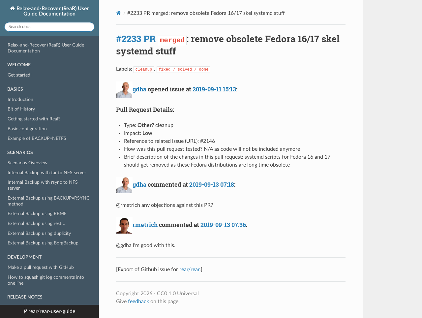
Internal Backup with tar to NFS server (47, 172)
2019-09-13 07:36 (223, 225)
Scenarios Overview (27, 162)
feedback (138, 301)
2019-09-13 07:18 (211, 184)
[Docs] (118, 13)
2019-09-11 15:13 (214, 89)
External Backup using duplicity (39, 233)
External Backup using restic (36, 223)
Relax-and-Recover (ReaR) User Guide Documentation (52, 11)
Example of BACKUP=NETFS (37, 138)
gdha (139, 89)
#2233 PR (136, 39)
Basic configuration (27, 128)
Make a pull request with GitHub (41, 267)
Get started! (20, 75)
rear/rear (189, 269)
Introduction (20, 99)
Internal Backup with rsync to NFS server (43, 185)
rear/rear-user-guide (51, 311)
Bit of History (21, 109)
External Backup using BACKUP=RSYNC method (48, 201)
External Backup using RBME (37, 213)
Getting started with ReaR (34, 118)
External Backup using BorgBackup (43, 242)
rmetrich (145, 225)
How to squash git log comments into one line (46, 280)
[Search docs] (49, 27)
